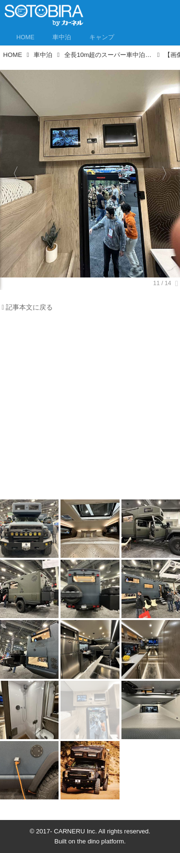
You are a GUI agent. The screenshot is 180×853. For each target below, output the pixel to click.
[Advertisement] (90, 408)
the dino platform (100, 841)
